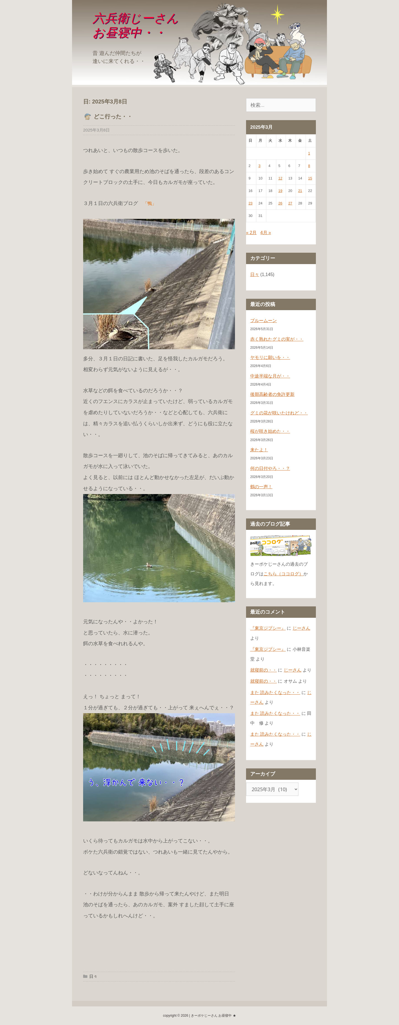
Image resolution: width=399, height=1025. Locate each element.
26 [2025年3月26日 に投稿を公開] (280, 203)
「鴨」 (149, 203)
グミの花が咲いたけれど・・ (279, 413)
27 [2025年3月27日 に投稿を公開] (290, 203)
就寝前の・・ (263, 670)
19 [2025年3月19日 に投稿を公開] (280, 191)
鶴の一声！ (261, 486)
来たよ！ (259, 449)
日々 (93, 976)
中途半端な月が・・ (270, 376)
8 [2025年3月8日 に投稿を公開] (309, 166)
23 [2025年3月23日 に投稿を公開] (250, 203)
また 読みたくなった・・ (275, 692)
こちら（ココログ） (283, 573)
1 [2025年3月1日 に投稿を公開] (309, 153)
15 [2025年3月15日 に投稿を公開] (310, 178)
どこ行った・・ (113, 116)
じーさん (301, 628)
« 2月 (251, 232)
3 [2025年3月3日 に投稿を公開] (259, 166)
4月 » (265, 232)
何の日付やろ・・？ (270, 468)
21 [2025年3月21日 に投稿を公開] (300, 191)
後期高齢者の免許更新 (272, 394)
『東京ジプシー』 (268, 628)
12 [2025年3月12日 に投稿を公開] (280, 178)
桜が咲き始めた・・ (270, 431)
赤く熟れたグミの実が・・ (276, 339)
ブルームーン (263, 320)
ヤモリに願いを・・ (270, 357)
